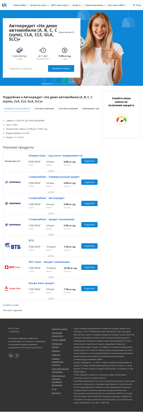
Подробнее (89, 161)
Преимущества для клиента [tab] (17, 108)
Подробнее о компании (20, 68)
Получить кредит (59, 337)
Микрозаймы (21, 5)
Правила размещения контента (57, 370)
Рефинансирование (95, 5)
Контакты (56, 401)
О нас (54, 397)
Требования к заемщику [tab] (93, 108)
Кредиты (77, 5)
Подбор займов (59, 348)
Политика (56, 363)
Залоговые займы (117, 5)
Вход (137, 5)
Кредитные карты (39, 5)
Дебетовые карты (61, 5)
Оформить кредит (61, 68)
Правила (56, 359)
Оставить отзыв (10, 313)
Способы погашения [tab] (68, 108)
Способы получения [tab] (44, 108)
